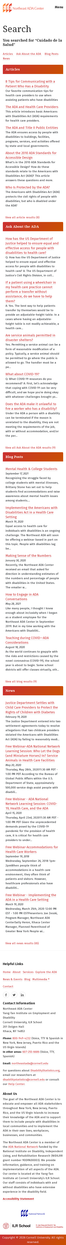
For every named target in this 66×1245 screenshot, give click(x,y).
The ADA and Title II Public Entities (31, 128)
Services (28, 972)
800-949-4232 (21, 1038)
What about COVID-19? (22, 374)
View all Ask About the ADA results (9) (30, 447)
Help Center (16, 1084)
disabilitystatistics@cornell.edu (24, 1079)
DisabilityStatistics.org (45, 1070)
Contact (8, 986)
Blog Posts (51, 54)
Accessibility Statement (18, 1199)
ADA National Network (23, 1147)
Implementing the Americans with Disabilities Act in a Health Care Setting (31, 512)
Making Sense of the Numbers (28, 556)
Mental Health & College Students (31, 469)
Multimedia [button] (39, 979)
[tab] (33, 8)
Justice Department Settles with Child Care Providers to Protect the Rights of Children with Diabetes (31, 707)
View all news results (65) (22, 943)
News (6, 58)
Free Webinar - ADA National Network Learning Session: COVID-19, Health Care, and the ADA (31, 803)
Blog (27, 979)
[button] (59, 7)
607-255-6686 (30, 1052)
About (17, 972)
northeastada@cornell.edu (30, 1063)
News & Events (12, 979)
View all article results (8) (22, 217)
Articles (8, 54)
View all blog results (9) (21, 681)
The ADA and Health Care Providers (31, 107)
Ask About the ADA (29, 54)
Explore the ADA (46, 972)
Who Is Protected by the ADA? (27, 187)
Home (7, 972)
